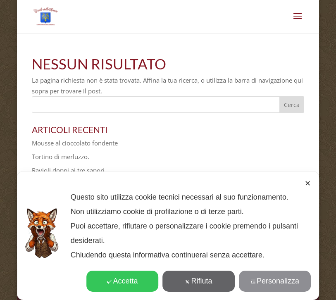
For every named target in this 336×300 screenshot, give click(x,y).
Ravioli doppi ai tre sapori (68, 170)
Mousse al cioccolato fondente (75, 143)
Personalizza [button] (274, 281)
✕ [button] (308, 183)
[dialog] (168, 235)
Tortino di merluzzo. (60, 156)
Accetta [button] (122, 281)
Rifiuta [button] (198, 281)
